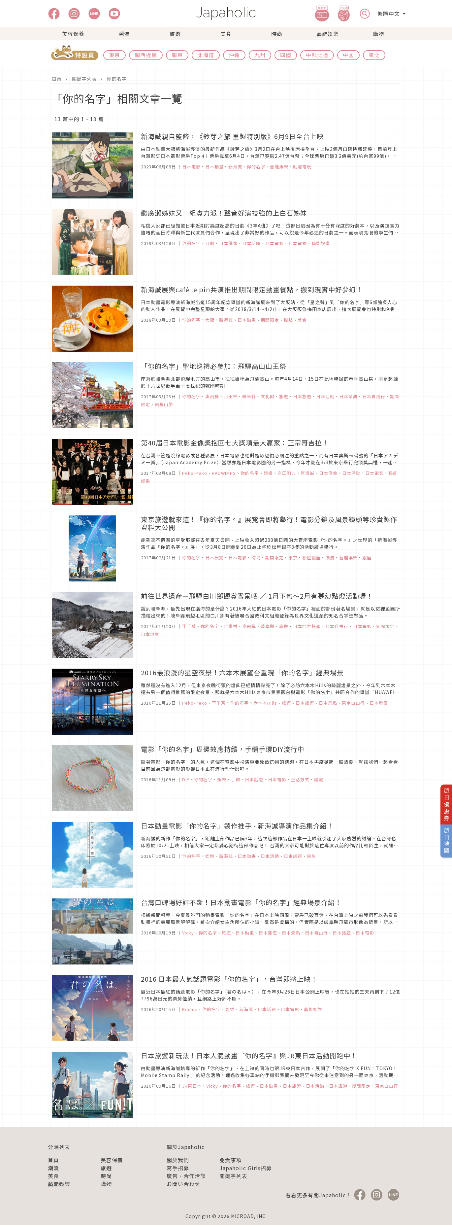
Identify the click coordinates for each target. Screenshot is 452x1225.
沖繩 (234, 55)
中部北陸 (317, 55)
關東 (177, 55)
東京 (114, 55)
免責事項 (230, 1160)
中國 (348, 55)
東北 (374, 55)
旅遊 (175, 34)
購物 (378, 34)
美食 (226, 34)
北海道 (205, 55)
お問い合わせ (183, 1184)
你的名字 (117, 78)
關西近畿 (146, 55)
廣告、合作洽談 (186, 1176)
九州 (260, 55)
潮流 (124, 34)
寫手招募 (178, 1168)
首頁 (57, 78)
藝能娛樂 (327, 34)
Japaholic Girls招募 (245, 1168)
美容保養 (73, 34)
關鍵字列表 (84, 78)
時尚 (276, 34)
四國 (285, 55)
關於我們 (178, 1160)
